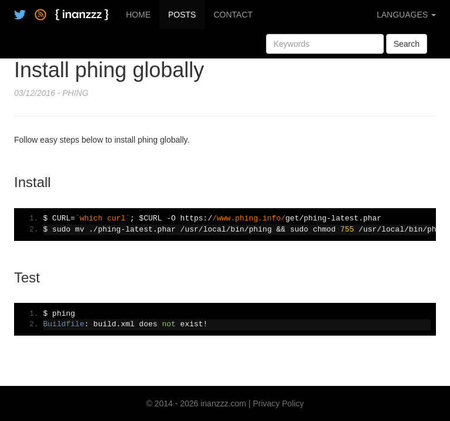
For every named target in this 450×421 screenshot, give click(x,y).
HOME (138, 14)
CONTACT (233, 14)
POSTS (182, 14)
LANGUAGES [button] (406, 14)
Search (407, 44)
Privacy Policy (278, 403)
